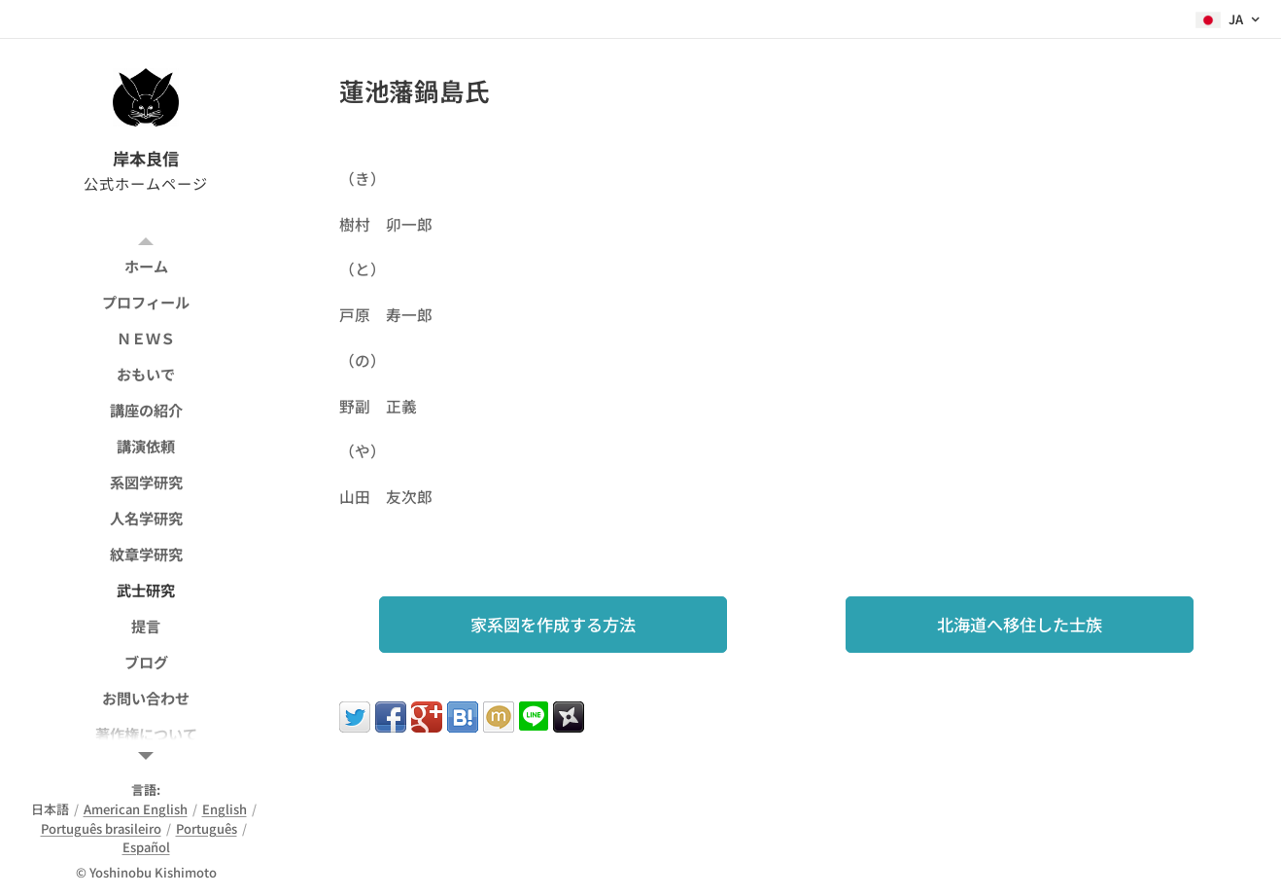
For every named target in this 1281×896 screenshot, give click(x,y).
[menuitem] (146, 266)
